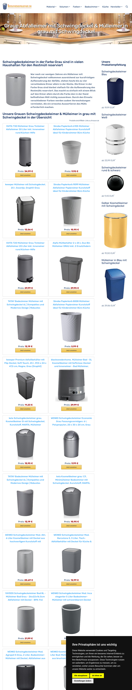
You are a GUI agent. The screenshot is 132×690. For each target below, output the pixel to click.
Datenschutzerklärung (48, 686)
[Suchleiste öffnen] (127, 7)
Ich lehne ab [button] (97, 676)
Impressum (31, 686)
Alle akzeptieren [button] (80, 676)
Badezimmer (93, 7)
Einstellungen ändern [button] (82, 681)
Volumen (65, 7)
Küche (105, 6)
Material (53, 7)
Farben (78, 7)
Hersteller (118, 7)
